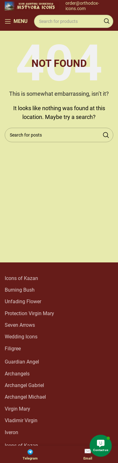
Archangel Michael (25, 397)
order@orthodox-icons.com (82, 6)
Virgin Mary (17, 409)
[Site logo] (32, 5)
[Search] (73, 21)
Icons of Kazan (21, 278)
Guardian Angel (22, 362)
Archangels (17, 374)
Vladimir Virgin (21, 420)
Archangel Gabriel (24, 385)
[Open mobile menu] (16, 21)
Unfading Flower (23, 301)
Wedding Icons (21, 337)
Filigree (13, 349)
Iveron (11, 432)
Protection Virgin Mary (29, 313)
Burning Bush (20, 290)
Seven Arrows (20, 325)
